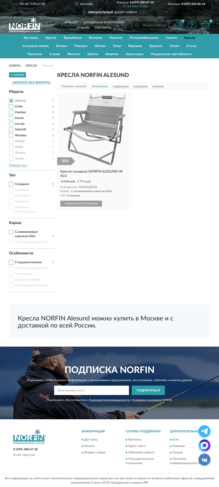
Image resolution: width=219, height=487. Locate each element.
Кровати (155, 46)
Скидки (178, 452)
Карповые (22, 189)
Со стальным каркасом (31, 242)
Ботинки (95, 37)
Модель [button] (16, 92)
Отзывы (83, 27)
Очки (117, 46)
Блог (176, 439)
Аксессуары (135, 54)
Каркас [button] (15, 223)
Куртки (50, 37)
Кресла (189, 37)
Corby (19, 106)
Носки (174, 46)
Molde (19, 147)
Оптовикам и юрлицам (103, 22)
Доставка (90, 439)
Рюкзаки (80, 46)
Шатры (100, 46)
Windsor (21, 135)
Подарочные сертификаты (171, 54)
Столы (191, 46)
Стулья (54, 54)
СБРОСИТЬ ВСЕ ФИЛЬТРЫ (31, 82)
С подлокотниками (28, 262)
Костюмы (31, 37)
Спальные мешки (35, 46)
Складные (22, 184)
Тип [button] (12, 175)
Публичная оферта (141, 452)
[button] (135, 5)
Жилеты (73, 54)
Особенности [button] (21, 253)
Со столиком (24, 273)
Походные (22, 201)
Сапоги (171, 37)
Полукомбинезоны (144, 37)
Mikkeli (20, 141)
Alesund (20, 100)
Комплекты (23, 195)
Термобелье (73, 37)
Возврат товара (95, 452)
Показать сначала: (74, 86)
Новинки (179, 446)
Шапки (92, 54)
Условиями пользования (146, 400)
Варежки (135, 46)
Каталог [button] (71, 22)
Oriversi (20, 152)
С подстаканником (28, 279)
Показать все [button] (18, 165)
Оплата (89, 446)
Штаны (61, 46)
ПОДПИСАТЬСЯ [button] (148, 390)
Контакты (103, 27)
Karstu (19, 118)
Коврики (111, 54)
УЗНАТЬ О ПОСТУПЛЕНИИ (81, 203)
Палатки (115, 37)
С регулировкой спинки (31, 285)
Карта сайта (136, 446)
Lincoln (20, 123)
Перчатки (34, 54)
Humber (20, 112)
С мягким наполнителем (32, 268)
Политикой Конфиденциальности (109, 400)
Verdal (19, 158)
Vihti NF (20, 129)
